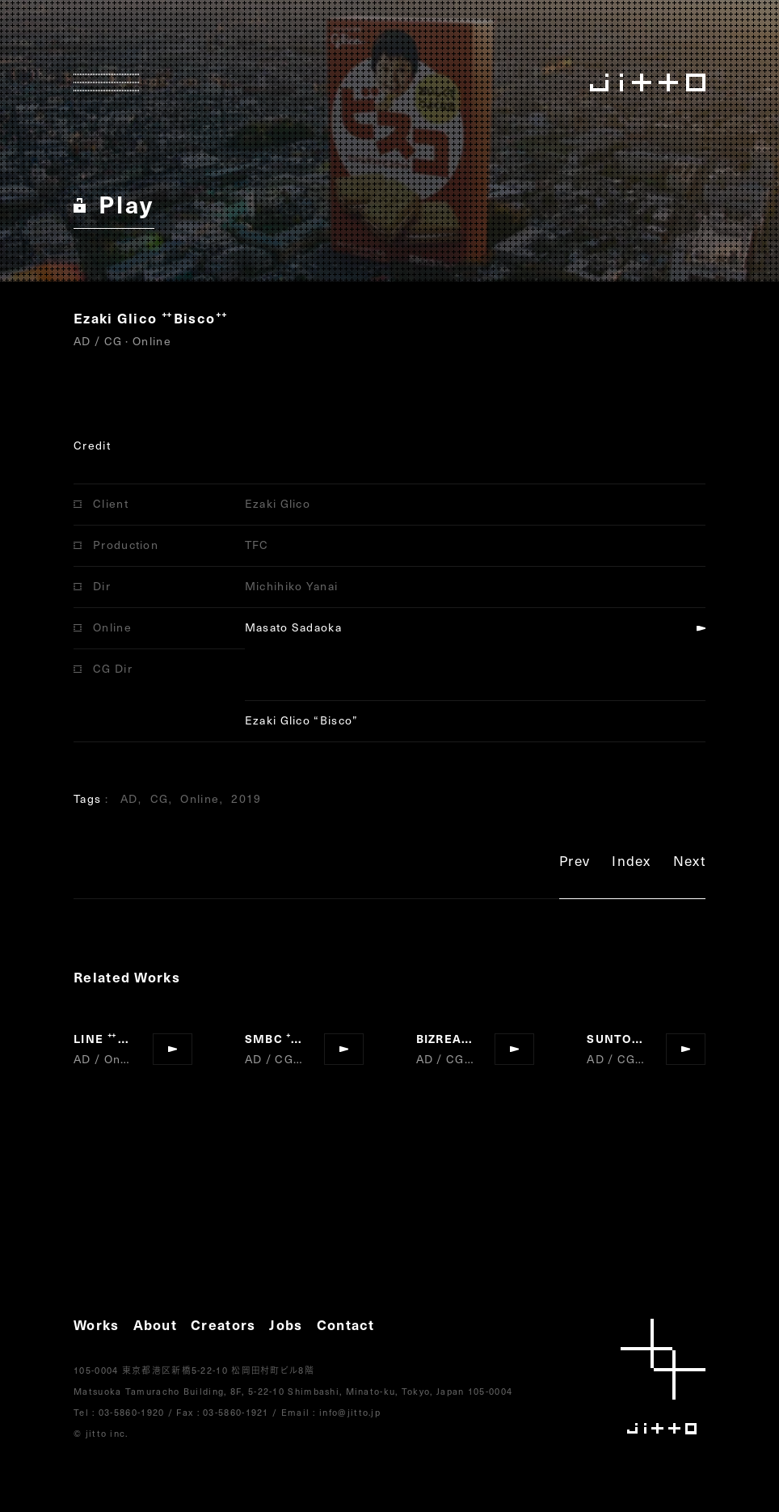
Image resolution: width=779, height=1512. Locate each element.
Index (631, 863)
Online (199, 798)
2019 (246, 798)
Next (689, 863)
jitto (663, 1376)
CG (159, 798)
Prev (574, 863)
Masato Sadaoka (293, 627)
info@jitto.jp (350, 1412)
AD (129, 798)
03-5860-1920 (132, 1412)
